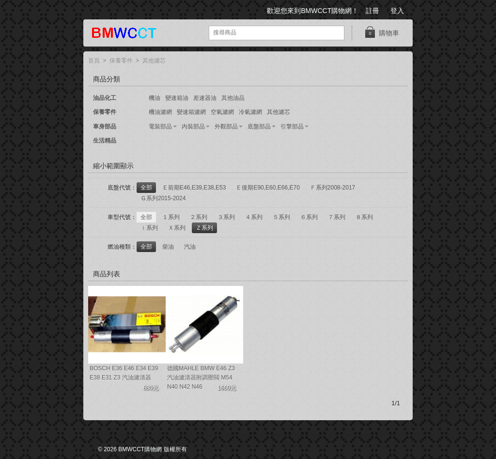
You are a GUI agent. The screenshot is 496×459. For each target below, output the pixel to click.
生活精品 (104, 140)
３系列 (226, 217)
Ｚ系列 (204, 227)
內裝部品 (193, 126)
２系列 (198, 217)
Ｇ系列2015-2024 (163, 198)
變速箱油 (176, 98)
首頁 (94, 61)
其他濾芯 (154, 61)
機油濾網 (160, 112)
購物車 (381, 32)
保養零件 (121, 61)
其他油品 (233, 98)
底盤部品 (259, 126)
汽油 (190, 246)
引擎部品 (292, 126)
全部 (146, 187)
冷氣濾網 (250, 112)
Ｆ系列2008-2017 (332, 187)
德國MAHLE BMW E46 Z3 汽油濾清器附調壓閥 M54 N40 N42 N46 (201, 377)
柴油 (168, 246)
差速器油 (205, 98)
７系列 (336, 217)
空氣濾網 (222, 112)
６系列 (309, 217)
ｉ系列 (149, 227)
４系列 (254, 217)
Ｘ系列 (177, 227)
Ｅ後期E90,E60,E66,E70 (267, 187)
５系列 (281, 217)
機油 (154, 98)
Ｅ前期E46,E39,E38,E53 (194, 187)
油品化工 (104, 98)
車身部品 (104, 126)
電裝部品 (160, 126)
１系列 (171, 217)
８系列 (364, 217)
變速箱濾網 (191, 112)
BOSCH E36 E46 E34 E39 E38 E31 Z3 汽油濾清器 (124, 373)
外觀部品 (226, 126)
